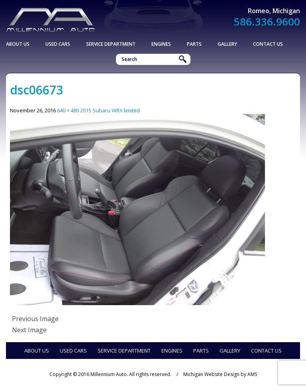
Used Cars (57, 44)
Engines (161, 44)
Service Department (110, 44)
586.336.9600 (267, 21)
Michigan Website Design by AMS (220, 374)
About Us (17, 44)
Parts (194, 44)
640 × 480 (68, 110)
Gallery (227, 44)
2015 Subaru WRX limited (110, 110)
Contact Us (268, 44)
